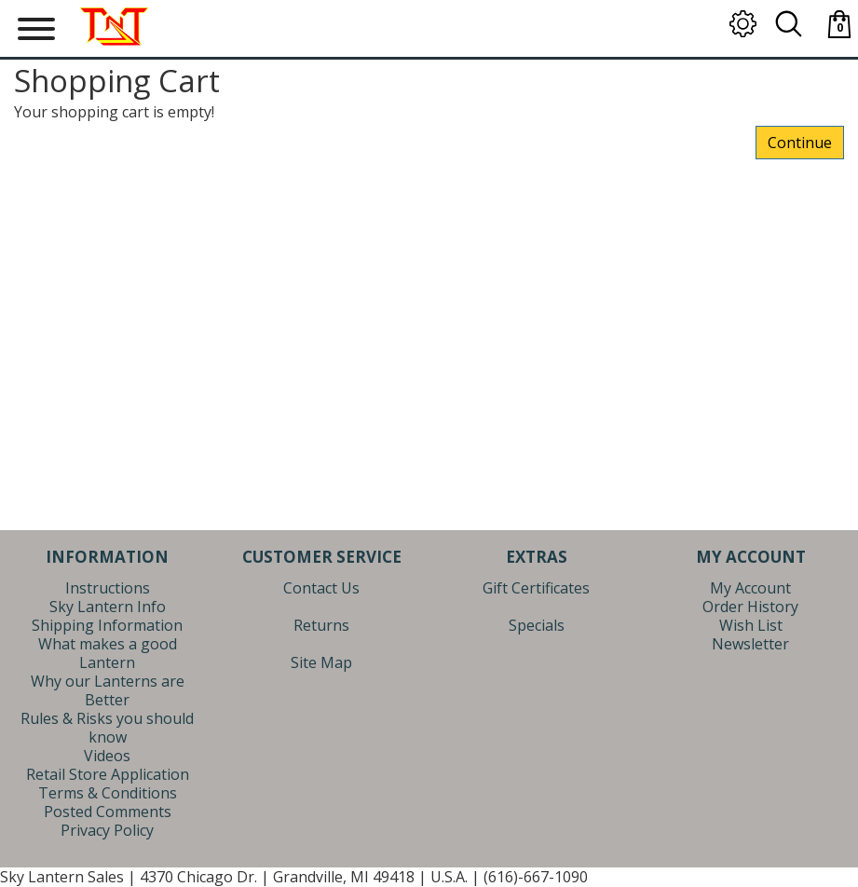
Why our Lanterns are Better (107, 690)
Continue (800, 142)
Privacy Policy (107, 830)
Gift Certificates (536, 588)
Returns (321, 625)
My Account (750, 588)
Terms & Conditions (107, 793)
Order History (750, 606)
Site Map (321, 662)
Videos (107, 755)
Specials (537, 625)
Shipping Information (107, 625)
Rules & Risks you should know (107, 727)
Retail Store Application (107, 774)
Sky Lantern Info (107, 606)
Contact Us (321, 588)
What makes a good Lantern (107, 653)
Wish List (751, 625)
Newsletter (750, 644)
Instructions (107, 588)
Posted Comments (107, 811)
